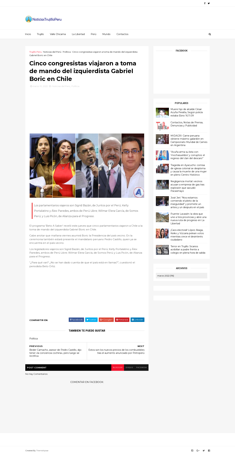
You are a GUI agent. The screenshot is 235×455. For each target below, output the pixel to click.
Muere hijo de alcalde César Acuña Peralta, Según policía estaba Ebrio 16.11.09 (187, 112)
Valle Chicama (58, 34)
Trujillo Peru (35, 52)
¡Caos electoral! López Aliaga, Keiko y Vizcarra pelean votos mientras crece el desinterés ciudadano (187, 235)
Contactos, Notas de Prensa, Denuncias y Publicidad (187, 124)
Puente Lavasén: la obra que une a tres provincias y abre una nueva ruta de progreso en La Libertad (188, 218)
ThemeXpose (42, 450)
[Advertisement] (87, 111)
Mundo (106, 34)
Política (67, 52)
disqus (129, 367)
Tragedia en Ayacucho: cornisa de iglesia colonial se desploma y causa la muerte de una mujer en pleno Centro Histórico (189, 170)
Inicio (28, 34)
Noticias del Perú (52, 52)
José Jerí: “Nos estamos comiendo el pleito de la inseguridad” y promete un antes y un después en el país (187, 202)
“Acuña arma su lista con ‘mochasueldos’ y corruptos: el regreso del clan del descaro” (188, 155)
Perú (93, 34)
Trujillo (40, 34)
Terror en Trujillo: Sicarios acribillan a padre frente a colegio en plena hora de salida (188, 249)
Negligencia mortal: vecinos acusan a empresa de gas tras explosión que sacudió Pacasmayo (187, 186)
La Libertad (78, 34)
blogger (117, 367)
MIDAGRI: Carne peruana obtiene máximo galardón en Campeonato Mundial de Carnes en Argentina (189, 140)
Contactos (122, 34)
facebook (141, 367)
